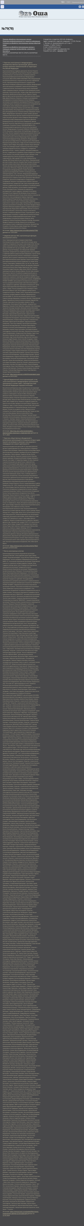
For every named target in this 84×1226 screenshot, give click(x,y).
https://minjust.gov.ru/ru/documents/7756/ (24, 230)
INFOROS (60, 51)
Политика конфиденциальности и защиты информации (21, 41)
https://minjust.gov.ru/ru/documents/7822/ (24, 546)
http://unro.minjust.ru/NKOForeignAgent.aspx (25, 374)
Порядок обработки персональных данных (17, 39)
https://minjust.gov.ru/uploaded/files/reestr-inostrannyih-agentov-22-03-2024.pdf (21, 1212)
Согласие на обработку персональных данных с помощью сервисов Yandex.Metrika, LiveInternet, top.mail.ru (19, 49)
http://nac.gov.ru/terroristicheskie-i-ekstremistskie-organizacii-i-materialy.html (18, 432)
